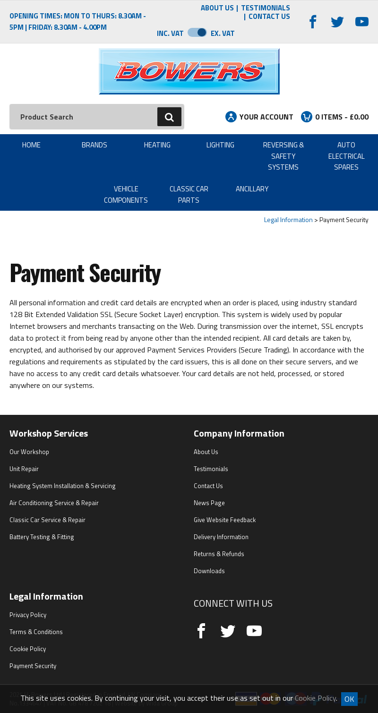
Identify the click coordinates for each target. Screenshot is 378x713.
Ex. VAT (223, 33)
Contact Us (269, 16)
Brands (94, 144)
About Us (217, 8)
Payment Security (32, 665)
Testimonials (265, 8)
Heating (157, 144)
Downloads (209, 571)
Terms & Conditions (36, 631)
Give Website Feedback (225, 519)
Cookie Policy (27, 648)
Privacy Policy (27, 614)
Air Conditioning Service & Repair (54, 502)
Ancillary (252, 188)
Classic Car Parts (189, 194)
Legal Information (288, 219)
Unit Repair (24, 468)
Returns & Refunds (219, 553)
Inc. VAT (170, 33)
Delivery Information (221, 536)
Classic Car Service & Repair (47, 519)
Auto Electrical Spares (346, 155)
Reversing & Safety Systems (283, 155)
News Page (209, 502)
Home (31, 144)
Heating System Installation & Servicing (62, 485)
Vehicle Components (126, 194)
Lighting (220, 144)
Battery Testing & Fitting (41, 536)
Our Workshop (29, 451)
